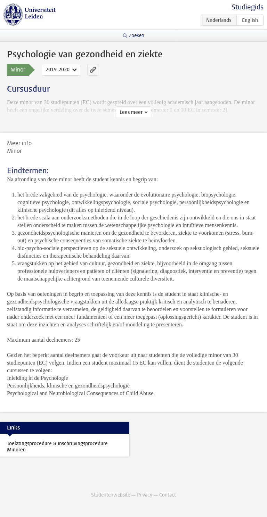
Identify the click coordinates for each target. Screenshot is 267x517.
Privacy (144, 495)
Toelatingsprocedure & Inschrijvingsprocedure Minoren (57, 446)
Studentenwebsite (110, 495)
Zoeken (136, 35)
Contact (167, 495)
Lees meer (131, 112)
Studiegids (248, 7)
